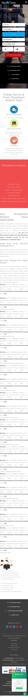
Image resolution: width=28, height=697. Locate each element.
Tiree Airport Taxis (5, 552)
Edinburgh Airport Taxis (7, 309)
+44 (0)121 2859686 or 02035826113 (15, 610)
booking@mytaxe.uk (15, 70)
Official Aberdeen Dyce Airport (17, 198)
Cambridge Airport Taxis (7, 336)
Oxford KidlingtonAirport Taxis (9, 444)
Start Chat (19, 688)
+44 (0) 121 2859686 (15, 74)
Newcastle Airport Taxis (7, 525)
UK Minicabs (14, 649)
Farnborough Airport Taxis (8, 390)
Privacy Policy (16, 664)
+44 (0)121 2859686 (19, 658)
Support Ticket (15, 78)
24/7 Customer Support (15, 66)
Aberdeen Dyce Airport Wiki (18, 201)
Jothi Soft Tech (14, 693)
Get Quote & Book (14, 55)
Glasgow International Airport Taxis (10, 471)
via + (13, 34)
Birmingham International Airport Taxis (11, 363)
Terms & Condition (7, 664)
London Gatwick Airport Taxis (9, 417)
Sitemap (23, 664)
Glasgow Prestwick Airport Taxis (9, 498)
